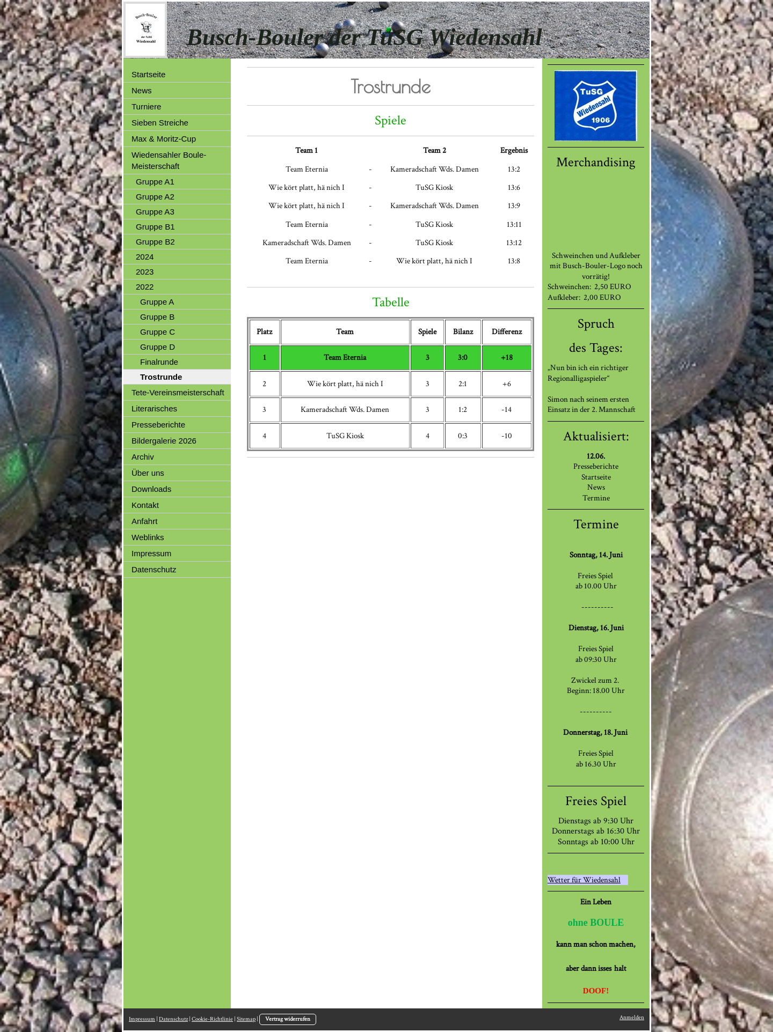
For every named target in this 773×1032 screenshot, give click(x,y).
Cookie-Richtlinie (212, 1019)
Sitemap (246, 1019)
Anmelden (631, 1017)
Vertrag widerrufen (287, 1019)
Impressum (142, 1019)
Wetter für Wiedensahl (584, 880)
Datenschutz (173, 1019)
